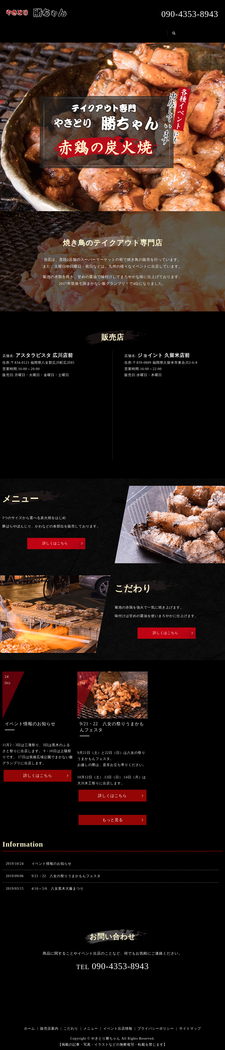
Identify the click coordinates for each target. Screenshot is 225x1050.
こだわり (98, 33)
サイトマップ (190, 1029)
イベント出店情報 (163, 33)
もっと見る (112, 820)
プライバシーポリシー (155, 1029)
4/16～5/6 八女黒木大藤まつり (58, 889)
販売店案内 (67, 33)
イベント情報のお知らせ (52, 864)
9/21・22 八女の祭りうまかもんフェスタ (66, 877)
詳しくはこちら (55, 542)
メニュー (127, 33)
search (196, 35)
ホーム (38, 33)
